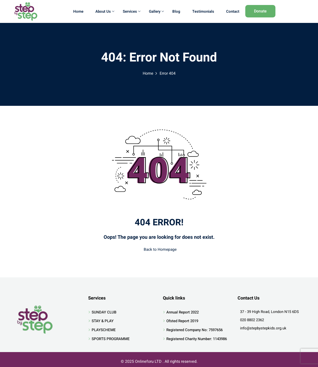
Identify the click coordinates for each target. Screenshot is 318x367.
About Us (104, 11)
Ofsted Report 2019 (182, 319)
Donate (260, 11)
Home (78, 11)
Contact (232, 11)
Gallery (156, 11)
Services (131, 11)
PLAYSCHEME (104, 328)
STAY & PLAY (103, 319)
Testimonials (203, 11)
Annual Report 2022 (182, 310)
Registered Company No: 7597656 (194, 328)
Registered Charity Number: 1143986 (196, 337)
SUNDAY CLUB (104, 310)
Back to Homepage (159, 249)
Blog (176, 11)
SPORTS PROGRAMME (111, 337)
